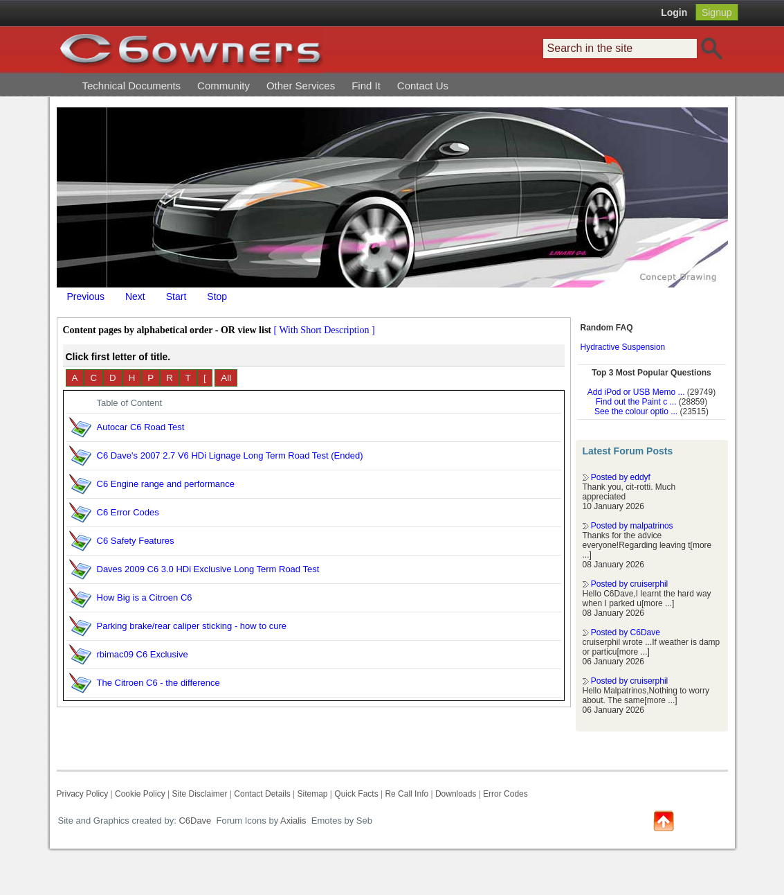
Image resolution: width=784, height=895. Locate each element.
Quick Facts (357, 794)
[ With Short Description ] (324, 330)
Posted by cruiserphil (629, 584)
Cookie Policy (140, 794)
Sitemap (312, 794)
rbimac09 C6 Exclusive (142, 654)
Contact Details (262, 794)
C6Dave (194, 820)
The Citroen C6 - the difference (158, 682)
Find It (366, 85)
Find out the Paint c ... (636, 402)
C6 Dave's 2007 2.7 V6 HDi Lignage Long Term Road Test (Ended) (230, 455)
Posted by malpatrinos (632, 526)
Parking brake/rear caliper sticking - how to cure (192, 626)
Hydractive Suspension (623, 347)
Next (135, 296)
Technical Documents (131, 85)
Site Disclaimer (199, 794)
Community (223, 85)
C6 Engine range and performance (166, 484)
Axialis (293, 820)
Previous (85, 296)
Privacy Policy (83, 794)
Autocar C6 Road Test (141, 427)
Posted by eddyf (620, 477)
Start (176, 296)
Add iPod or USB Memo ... (636, 392)
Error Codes (505, 794)
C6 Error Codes (128, 512)
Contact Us (422, 85)
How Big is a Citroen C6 (144, 597)
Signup (717, 12)
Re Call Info (406, 794)
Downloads (455, 794)
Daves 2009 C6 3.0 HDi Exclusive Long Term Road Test (208, 569)
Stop (217, 296)
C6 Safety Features (135, 540)
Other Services (300, 85)
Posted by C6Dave (625, 632)
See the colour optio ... (635, 411)
